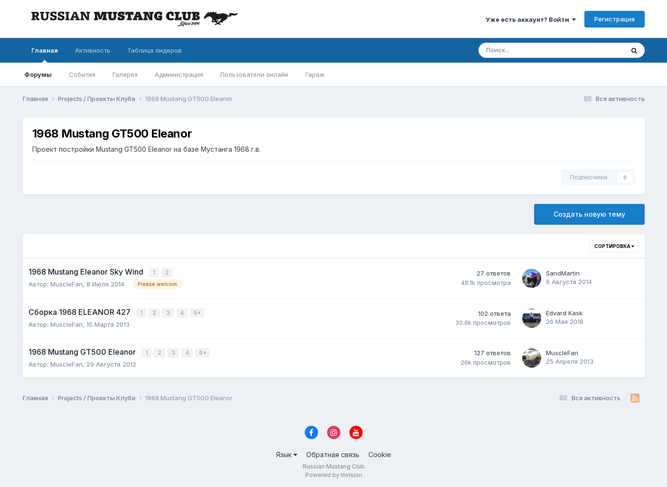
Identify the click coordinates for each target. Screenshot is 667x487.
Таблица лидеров (154, 50)
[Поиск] (520, 50)
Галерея (125, 74)
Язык (286, 453)
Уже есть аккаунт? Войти (531, 19)
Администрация (179, 74)
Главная (44, 54)
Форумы (38, 74)
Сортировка (614, 246)
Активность (92, 50)
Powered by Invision (333, 473)
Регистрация (614, 19)
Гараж (315, 74)
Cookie (379, 453)
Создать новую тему (589, 214)
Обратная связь (332, 453)
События (82, 74)
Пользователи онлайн (254, 74)
